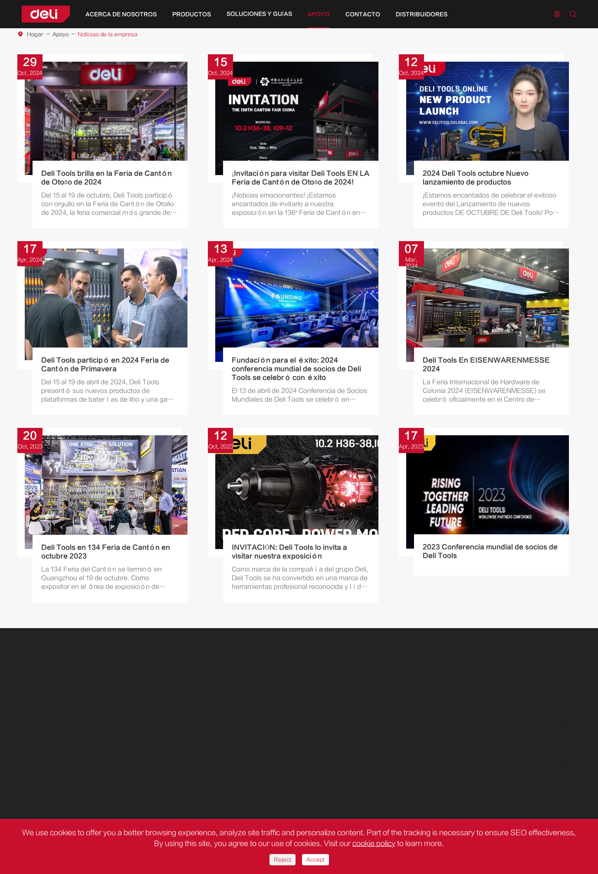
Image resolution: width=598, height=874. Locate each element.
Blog (213, 692)
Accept (315, 860)
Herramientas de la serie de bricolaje (58, 723)
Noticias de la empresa (108, 34)
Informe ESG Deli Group (53, 808)
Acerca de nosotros (121, 14)
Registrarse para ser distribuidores (235, 742)
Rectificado (139, 720)
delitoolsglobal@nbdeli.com (258, 805)
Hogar (35, 34)
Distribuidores (421, 14)
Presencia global (44, 779)
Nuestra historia (43, 770)
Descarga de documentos (241, 730)
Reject (282, 860)
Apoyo (319, 14)
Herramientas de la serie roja (60, 701)
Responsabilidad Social (52, 798)
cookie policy (373, 844)
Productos (191, 14)
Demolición (139, 701)
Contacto (362, 14)
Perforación (140, 692)
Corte (131, 711)
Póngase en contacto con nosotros (248, 767)
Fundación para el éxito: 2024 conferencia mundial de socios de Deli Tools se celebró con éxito (296, 369)
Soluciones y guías (259, 14)
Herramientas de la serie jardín (64, 736)
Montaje (134, 730)
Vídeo (216, 720)
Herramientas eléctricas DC (60, 692)
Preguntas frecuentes (236, 711)
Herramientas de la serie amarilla (66, 711)
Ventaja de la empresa (51, 789)
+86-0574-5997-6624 (252, 790)
